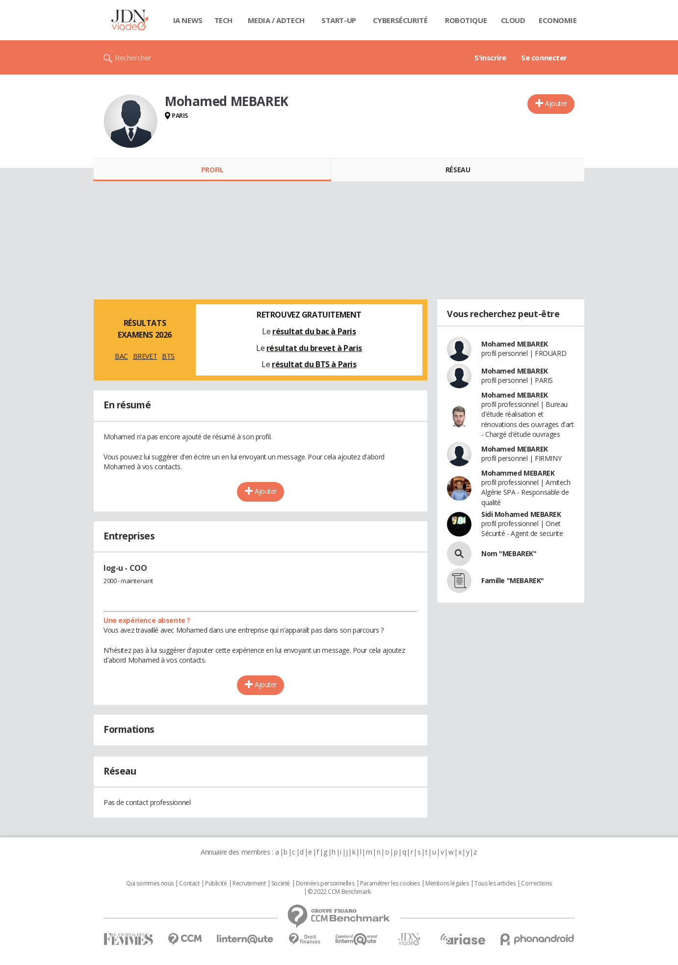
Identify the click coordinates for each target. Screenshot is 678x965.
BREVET (145, 356)
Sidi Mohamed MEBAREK (521, 514)
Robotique (466, 20)
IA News (188, 20)
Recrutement (249, 883)
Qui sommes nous (150, 883)
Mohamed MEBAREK (514, 343)
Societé (280, 883)
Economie (558, 20)
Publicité (216, 883)
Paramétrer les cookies (390, 883)
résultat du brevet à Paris (314, 348)
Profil (212, 169)
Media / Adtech (276, 20)
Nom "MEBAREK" (509, 553)
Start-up (338, 20)
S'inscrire (490, 57)
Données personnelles (325, 883)
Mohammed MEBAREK (517, 473)
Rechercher (133, 57)
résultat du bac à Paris (314, 331)
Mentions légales (447, 883)
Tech (223, 20)
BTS (168, 356)
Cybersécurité (400, 20)
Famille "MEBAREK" (512, 580)
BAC (121, 356)
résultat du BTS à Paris (314, 364)
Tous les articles (495, 883)
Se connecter (544, 57)
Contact (189, 883)
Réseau (457, 169)
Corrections (536, 883)
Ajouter (556, 103)
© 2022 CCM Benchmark (339, 891)
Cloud (513, 20)
